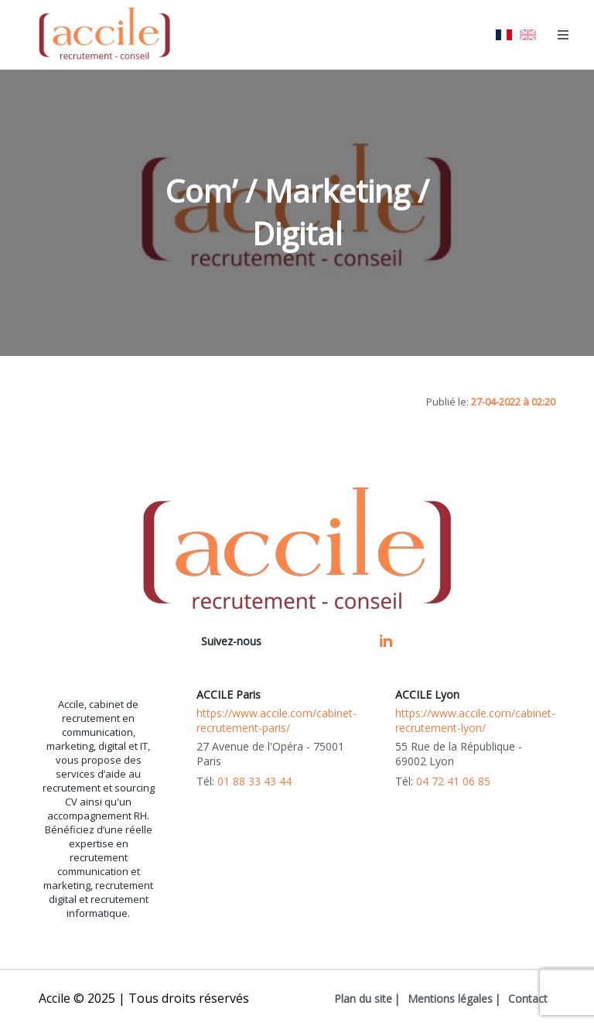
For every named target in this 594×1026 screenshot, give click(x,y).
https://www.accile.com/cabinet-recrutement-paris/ (276, 720)
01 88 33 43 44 (254, 781)
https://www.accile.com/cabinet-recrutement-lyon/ (475, 720)
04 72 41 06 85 (453, 781)
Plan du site (363, 998)
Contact (528, 998)
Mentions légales (450, 998)
